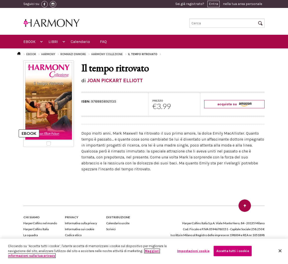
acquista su (234, 104)
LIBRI (53, 41)
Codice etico (73, 235)
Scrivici (111, 229)
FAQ (103, 41)
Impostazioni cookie (193, 251)
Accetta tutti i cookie (232, 251)
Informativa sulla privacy (81, 223)
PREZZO (157, 100)
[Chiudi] (280, 250)
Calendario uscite (118, 223)
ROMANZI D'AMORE (73, 54)
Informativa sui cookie (79, 229)
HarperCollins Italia (36, 229)
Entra (213, 4)
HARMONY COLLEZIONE (107, 54)
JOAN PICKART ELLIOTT (115, 80)
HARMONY (48, 54)
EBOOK (29, 41)
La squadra (30, 235)
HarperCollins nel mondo (40, 223)
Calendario (80, 41)
